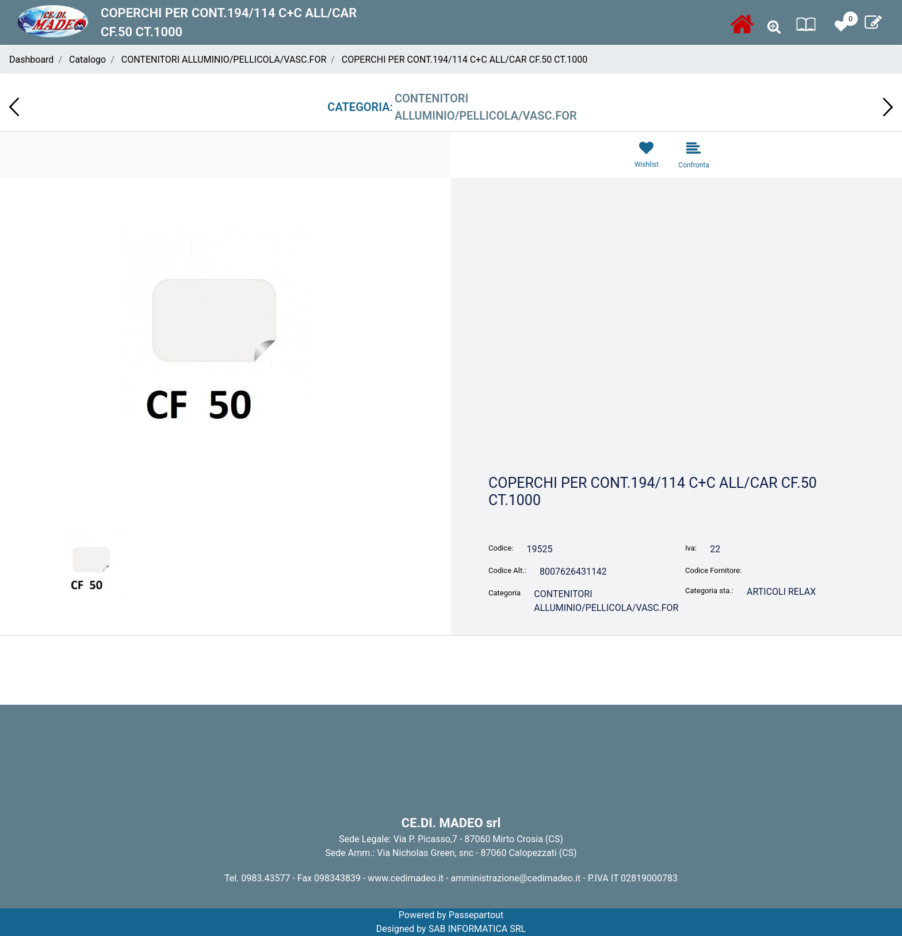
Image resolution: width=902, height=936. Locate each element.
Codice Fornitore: (713, 570)
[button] (774, 27)
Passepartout (476, 915)
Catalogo (87, 59)
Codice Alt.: (507, 570)
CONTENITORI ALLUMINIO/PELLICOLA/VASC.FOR (224, 59)
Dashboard (31, 59)
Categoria (504, 593)
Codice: (500, 548)
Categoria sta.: (709, 590)
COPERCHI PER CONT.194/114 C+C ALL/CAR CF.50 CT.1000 (464, 59)
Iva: (691, 548)
